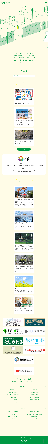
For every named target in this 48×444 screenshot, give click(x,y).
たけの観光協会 (34, 389)
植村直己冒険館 (34, 416)
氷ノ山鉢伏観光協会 (34, 399)
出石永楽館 (13, 418)
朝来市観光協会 (13, 402)
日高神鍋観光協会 (13, 392)
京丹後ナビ (13, 404)
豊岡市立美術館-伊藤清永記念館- (34, 414)
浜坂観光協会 (13, 397)
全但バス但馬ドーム (13, 416)
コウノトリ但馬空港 (34, 418)
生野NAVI (34, 402)
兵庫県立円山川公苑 (34, 411)
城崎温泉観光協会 (13, 389)
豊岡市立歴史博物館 (13, 411)
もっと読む (24, 149)
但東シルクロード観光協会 (13, 394)
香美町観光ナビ (34, 394)
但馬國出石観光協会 (34, 392)
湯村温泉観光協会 (34, 397)
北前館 (13, 414)
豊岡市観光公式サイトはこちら (24, 171)
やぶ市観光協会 (13, 399)
